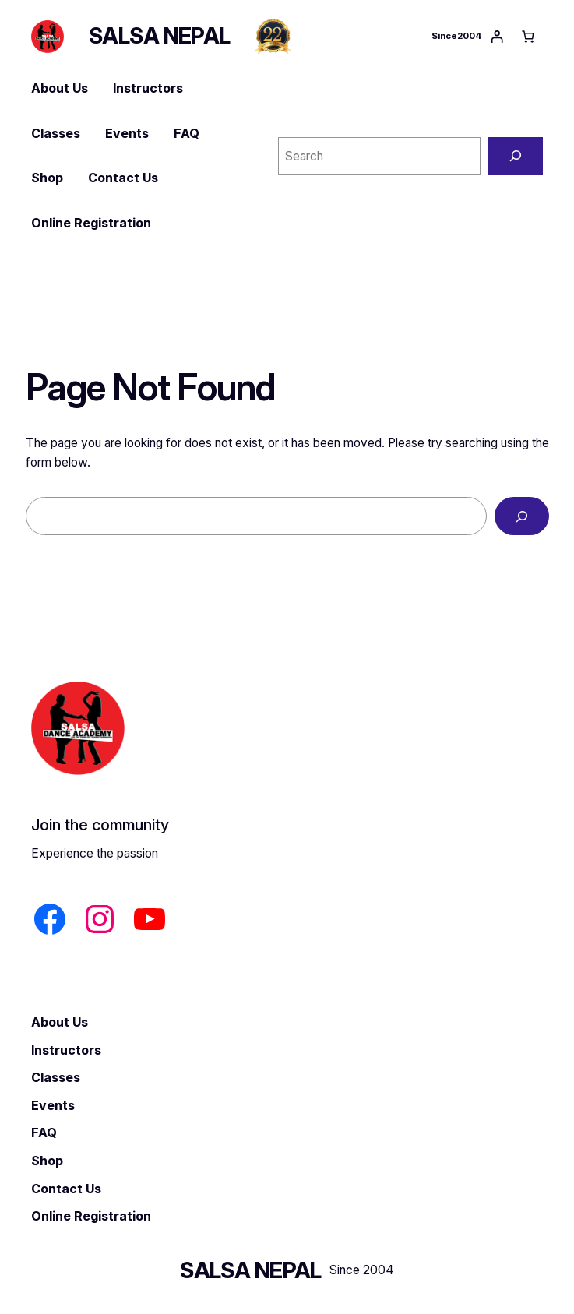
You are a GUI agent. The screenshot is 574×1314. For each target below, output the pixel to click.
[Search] (515, 156)
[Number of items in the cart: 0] (527, 36)
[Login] (496, 36)
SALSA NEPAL (160, 36)
